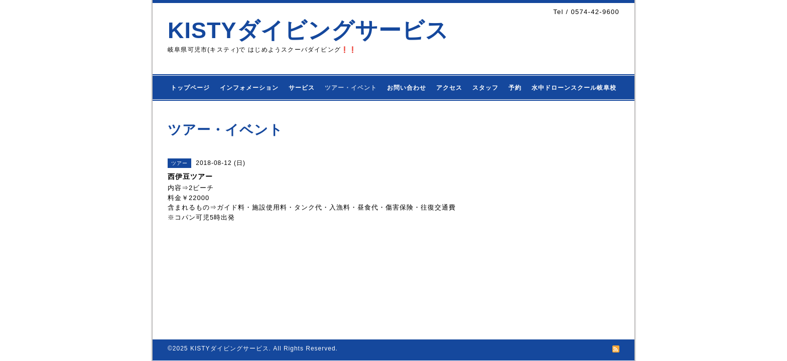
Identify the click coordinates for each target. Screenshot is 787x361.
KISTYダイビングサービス (308, 30)
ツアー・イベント (351, 87)
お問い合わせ (406, 87)
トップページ (190, 87)
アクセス (449, 87)
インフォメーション (249, 87)
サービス (302, 87)
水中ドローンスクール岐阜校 (574, 87)
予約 (514, 87)
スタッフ (485, 87)
